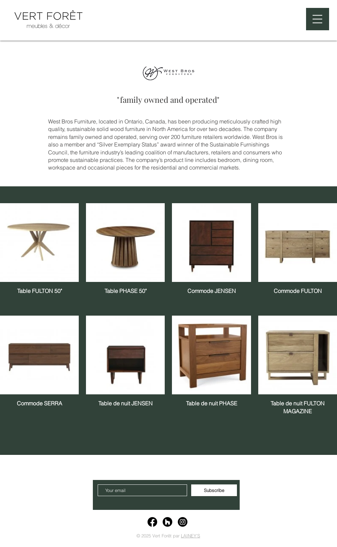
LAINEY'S (190, 535)
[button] (317, 19)
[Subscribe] (214, 490)
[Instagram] (182, 522)
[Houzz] (167, 522)
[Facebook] (152, 522)
